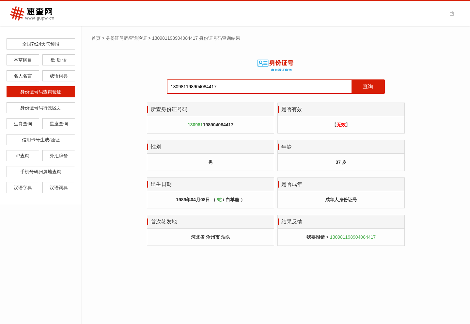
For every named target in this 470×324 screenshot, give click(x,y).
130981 (195, 124)
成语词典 (59, 75)
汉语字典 (23, 187)
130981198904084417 (353, 237)
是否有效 (291, 109)
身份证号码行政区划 (40, 107)
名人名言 (23, 75)
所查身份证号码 (169, 109)
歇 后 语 (59, 60)
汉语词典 (59, 187)
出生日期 (161, 184)
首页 (96, 38)
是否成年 (291, 184)
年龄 (286, 146)
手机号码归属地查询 (40, 171)
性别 (156, 146)
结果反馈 (291, 221)
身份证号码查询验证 (40, 91)
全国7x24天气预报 (40, 44)
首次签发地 (164, 221)
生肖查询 (23, 123)
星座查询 (59, 123)
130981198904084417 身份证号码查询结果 (196, 38)
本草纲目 (23, 60)
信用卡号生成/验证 (41, 139)
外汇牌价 (59, 155)
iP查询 (22, 155)
